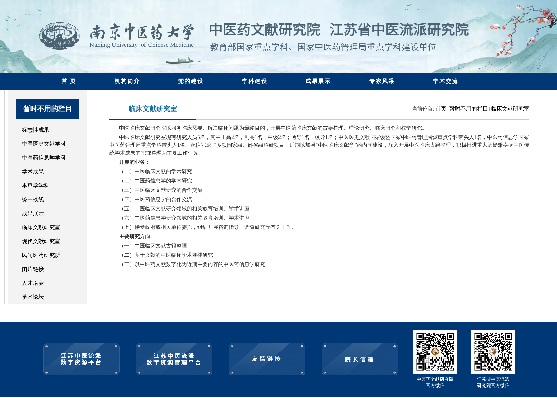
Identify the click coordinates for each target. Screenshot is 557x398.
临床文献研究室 (41, 227)
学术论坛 (33, 297)
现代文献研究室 (41, 241)
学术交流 (445, 81)
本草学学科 (35, 185)
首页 (440, 109)
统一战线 (33, 199)
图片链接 (33, 269)
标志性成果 (35, 130)
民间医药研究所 (41, 255)
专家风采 (382, 81)
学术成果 (33, 172)
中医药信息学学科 (44, 158)
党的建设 (191, 81)
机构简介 (127, 81)
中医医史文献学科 (44, 144)
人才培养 (33, 283)
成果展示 (318, 81)
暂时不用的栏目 (468, 109)
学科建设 (254, 81)
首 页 (69, 81)
